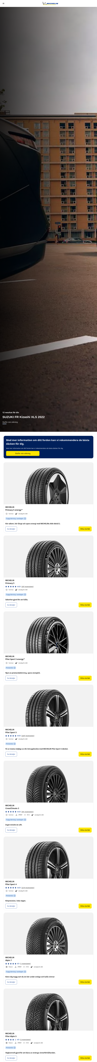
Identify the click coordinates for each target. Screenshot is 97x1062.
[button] (19, 586)
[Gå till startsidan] (50, 3)
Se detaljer (11, 529)
